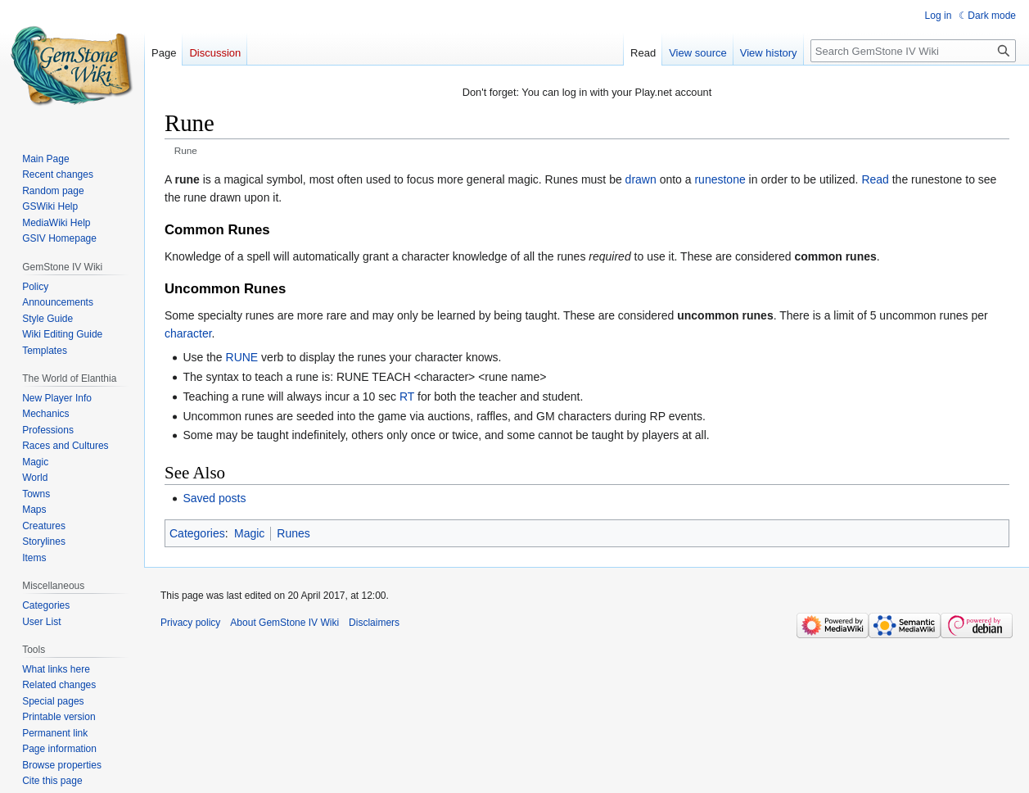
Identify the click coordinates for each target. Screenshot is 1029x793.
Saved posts (214, 498)
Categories (197, 533)
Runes (293, 533)
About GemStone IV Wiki (284, 622)
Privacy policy (190, 622)
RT (406, 396)
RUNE (242, 357)
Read (874, 179)
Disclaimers (374, 622)
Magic (249, 533)
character (188, 333)
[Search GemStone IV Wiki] (913, 50)
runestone (719, 179)
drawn (641, 179)
